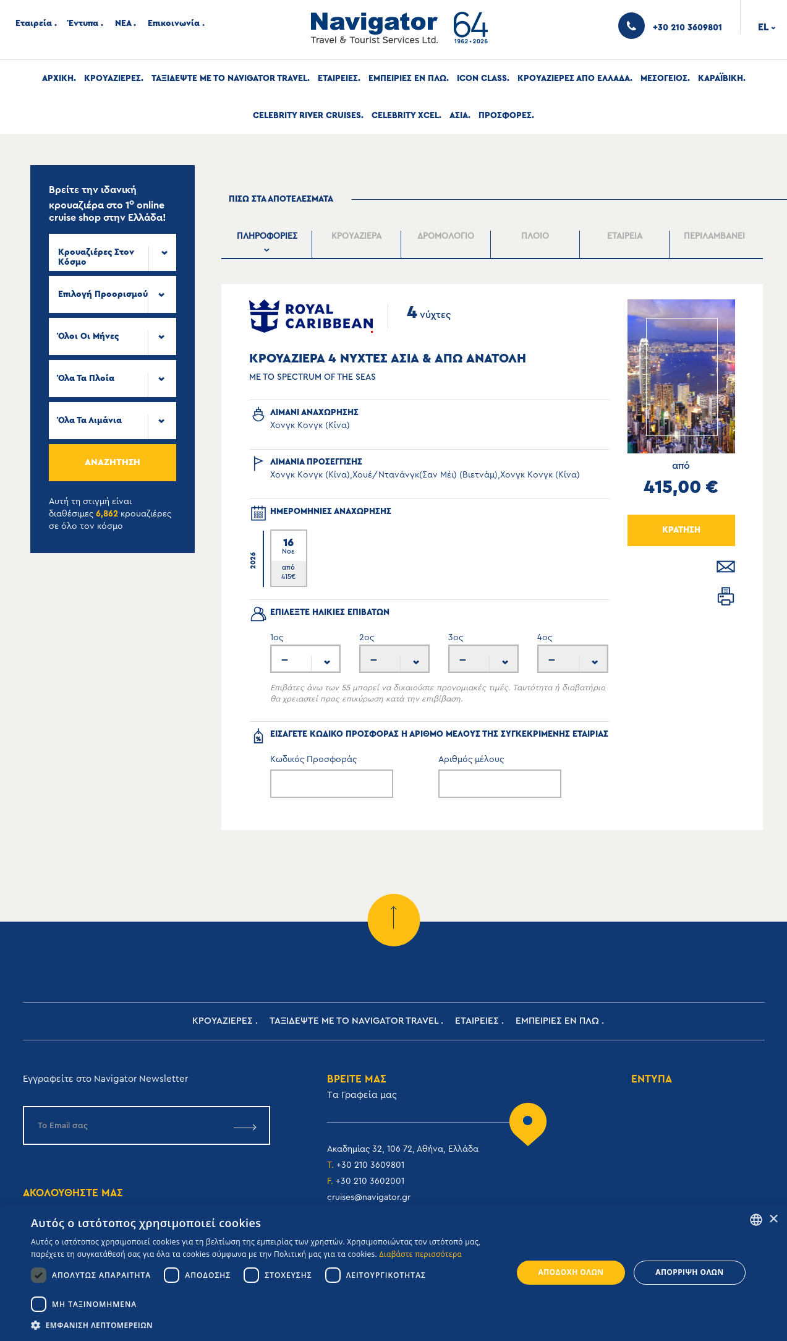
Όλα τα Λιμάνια (90, 420)
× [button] (773, 1219)
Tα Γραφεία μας (362, 1095)
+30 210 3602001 (370, 1181)
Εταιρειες (338, 78)
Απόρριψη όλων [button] (689, 1272)
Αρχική (58, 78)
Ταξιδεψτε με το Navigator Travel (229, 78)
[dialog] (393, 1272)
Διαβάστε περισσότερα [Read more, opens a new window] (420, 1254)
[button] (264, 1325)
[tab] (267, 245)
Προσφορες (505, 115)
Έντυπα (83, 23)
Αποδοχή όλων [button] (571, 1272)
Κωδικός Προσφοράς (313, 759)
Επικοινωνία (174, 23)
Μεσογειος (663, 78)
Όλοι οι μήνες (88, 336)
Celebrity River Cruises (307, 115)
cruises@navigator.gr (369, 1197)
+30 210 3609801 (370, 1165)
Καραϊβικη (720, 78)
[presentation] (267, 244)
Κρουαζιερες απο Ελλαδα (573, 78)
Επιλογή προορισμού (103, 294)
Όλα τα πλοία (86, 378)
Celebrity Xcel (405, 115)
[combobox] (112, 252)
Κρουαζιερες (112, 78)
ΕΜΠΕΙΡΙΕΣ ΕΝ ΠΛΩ (407, 78)
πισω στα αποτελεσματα (281, 199)
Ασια (458, 115)
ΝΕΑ (123, 23)
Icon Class (482, 78)
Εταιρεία (33, 23)
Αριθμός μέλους (471, 759)
